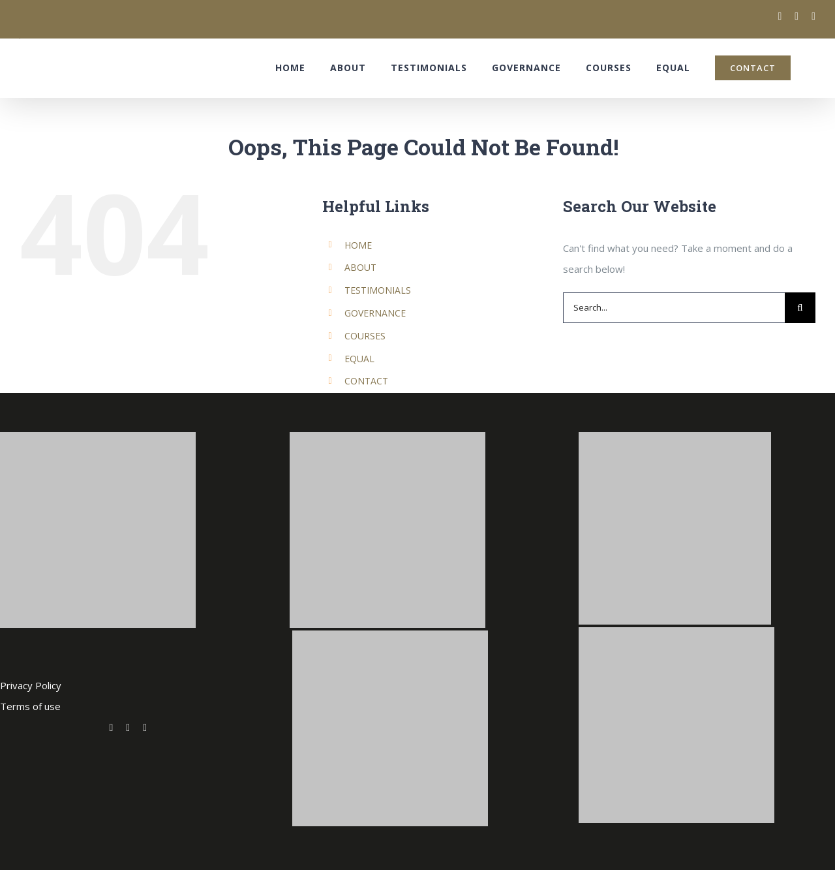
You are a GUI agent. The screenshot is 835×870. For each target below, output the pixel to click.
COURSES (365, 336)
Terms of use (30, 706)
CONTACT (366, 381)
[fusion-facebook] (128, 727)
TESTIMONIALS (377, 290)
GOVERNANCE (375, 313)
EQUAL (359, 358)
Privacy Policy (30, 685)
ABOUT (360, 267)
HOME (358, 245)
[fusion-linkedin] (145, 727)
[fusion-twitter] (111, 727)
